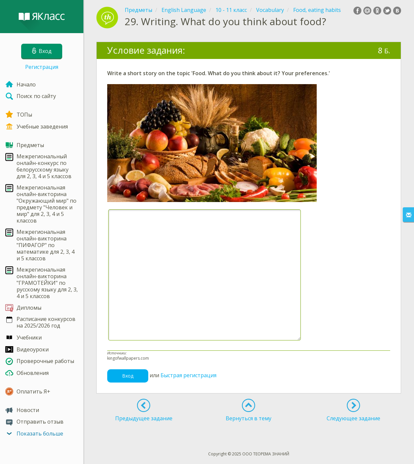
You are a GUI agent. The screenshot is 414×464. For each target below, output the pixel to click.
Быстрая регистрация (188, 375)
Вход (127, 376)
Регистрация (41, 67)
